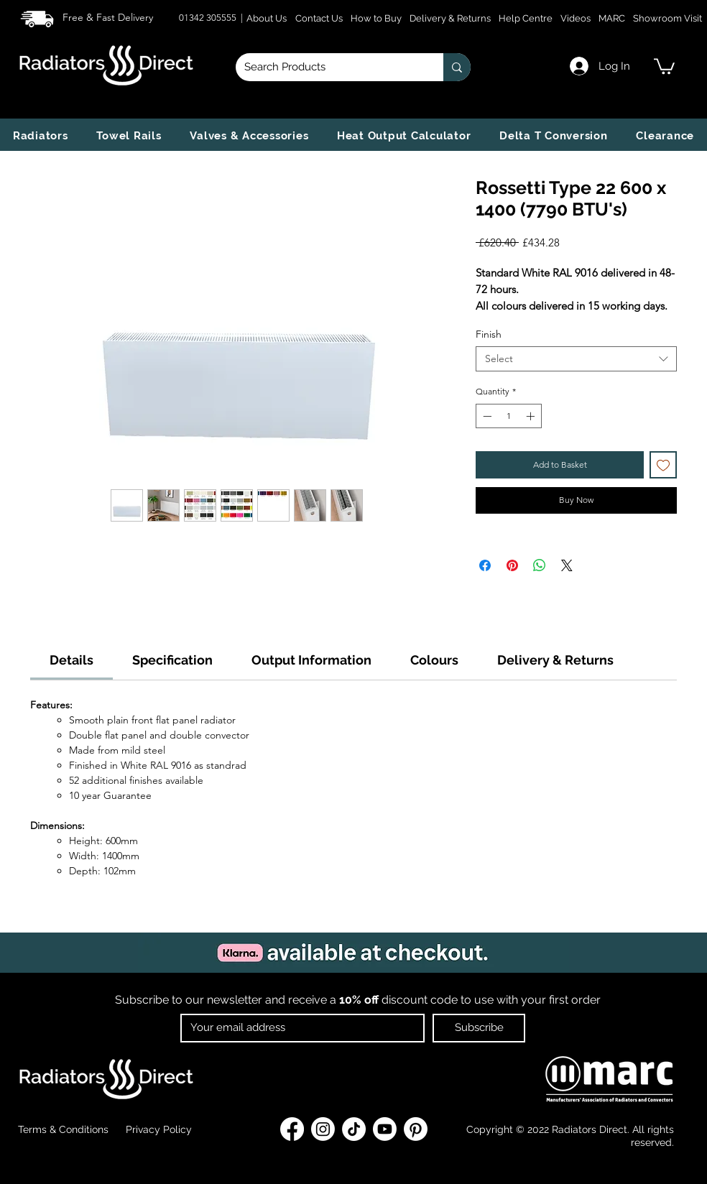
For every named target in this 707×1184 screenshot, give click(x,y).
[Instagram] (323, 1129)
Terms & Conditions (63, 1129)
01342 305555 (209, 17)
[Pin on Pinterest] (512, 565)
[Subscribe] (479, 1028)
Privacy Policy (157, 1129)
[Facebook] (292, 1129)
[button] (40, 136)
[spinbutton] (509, 415)
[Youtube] (385, 1129)
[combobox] (576, 358)
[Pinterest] (416, 1129)
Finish (489, 334)
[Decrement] (486, 415)
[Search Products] (328, 67)
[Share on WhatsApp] (539, 565)
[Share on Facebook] (485, 565)
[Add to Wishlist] (663, 464)
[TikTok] (354, 1129)
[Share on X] (567, 565)
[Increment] (532, 415)
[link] (664, 65)
